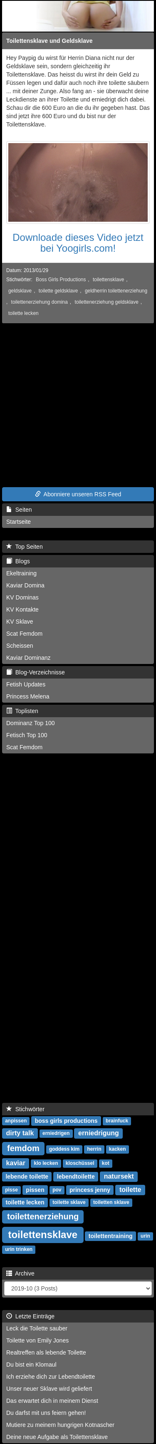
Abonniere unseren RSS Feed (78, 494)
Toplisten (22, 711)
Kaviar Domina (25, 585)
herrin (94, 1149)
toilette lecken (23, 313)
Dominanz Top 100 (30, 723)
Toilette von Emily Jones (37, 1340)
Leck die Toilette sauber (36, 1328)
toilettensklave (108, 279)
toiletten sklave (111, 1203)
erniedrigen (55, 1134)
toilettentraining (111, 1236)
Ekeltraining (21, 573)
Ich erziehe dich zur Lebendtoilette (50, 1376)
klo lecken (46, 1164)
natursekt (119, 1176)
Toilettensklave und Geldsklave (49, 40)
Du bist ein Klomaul (31, 1364)
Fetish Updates (25, 684)
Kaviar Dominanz (28, 657)
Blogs (18, 561)
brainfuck (117, 1121)
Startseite (18, 521)
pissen (35, 1189)
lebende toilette (26, 1176)
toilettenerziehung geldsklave (106, 302)
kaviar (15, 1163)
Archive (20, 1273)
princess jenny (89, 1189)
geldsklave (20, 291)
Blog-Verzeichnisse (35, 672)
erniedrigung (98, 1133)
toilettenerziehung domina (39, 302)
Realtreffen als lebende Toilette (46, 1352)
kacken (117, 1149)
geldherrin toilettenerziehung (116, 291)
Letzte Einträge (30, 1316)
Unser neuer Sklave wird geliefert (49, 1388)
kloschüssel (80, 1164)
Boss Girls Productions (61, 279)
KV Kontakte (22, 609)
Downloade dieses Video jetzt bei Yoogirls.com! (77, 243)
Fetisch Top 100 (26, 735)
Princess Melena (28, 696)
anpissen (16, 1121)
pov (56, 1190)
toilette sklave (68, 1203)
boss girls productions (66, 1120)
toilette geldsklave (58, 291)
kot (105, 1164)
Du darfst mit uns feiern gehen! (46, 1412)
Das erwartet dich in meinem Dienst (52, 1400)
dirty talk (20, 1133)
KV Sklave (19, 621)
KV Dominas (22, 597)
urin (145, 1236)
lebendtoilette (76, 1176)
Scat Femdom (24, 633)
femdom (23, 1148)
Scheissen (19, 645)
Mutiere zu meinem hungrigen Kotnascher (60, 1425)
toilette (130, 1189)
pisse (11, 1190)
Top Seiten (24, 546)
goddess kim (64, 1149)
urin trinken (18, 1250)
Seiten (19, 509)
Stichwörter (25, 1109)
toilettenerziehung (43, 1216)
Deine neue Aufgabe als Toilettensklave (57, 1437)
